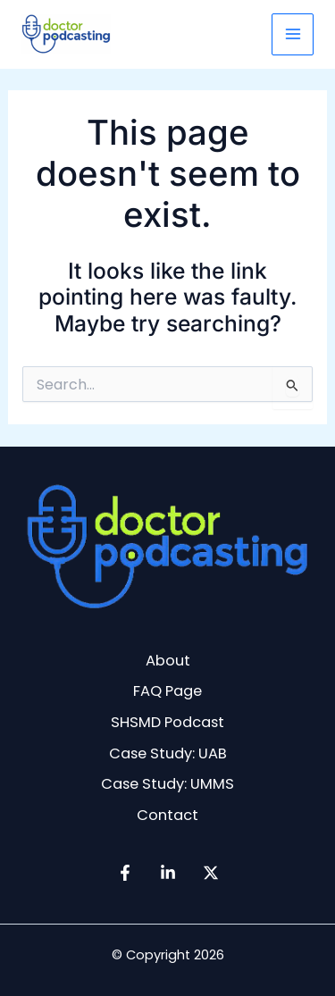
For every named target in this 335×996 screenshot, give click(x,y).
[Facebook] (125, 873)
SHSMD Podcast (167, 722)
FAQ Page (167, 691)
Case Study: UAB (168, 753)
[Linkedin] (168, 873)
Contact (167, 815)
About (168, 660)
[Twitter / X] (211, 873)
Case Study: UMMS (167, 784)
